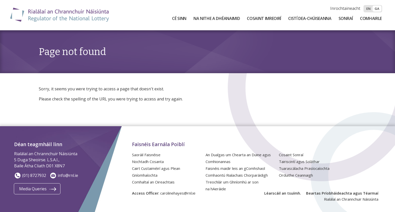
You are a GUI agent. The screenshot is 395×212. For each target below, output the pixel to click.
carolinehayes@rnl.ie (177, 193)
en (368, 8)
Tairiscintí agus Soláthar (299, 161)
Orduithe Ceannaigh (296, 175)
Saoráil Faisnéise (146, 154)
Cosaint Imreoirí (264, 18)
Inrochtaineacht (345, 8)
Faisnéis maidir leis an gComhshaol (235, 168)
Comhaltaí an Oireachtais (153, 181)
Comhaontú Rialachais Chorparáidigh (237, 175)
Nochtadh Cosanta (148, 161)
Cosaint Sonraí (291, 154)
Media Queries (33, 189)
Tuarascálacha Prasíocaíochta (304, 168)
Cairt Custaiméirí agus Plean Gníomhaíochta (156, 172)
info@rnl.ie (64, 175)
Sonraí (346, 18)
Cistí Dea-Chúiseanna (310, 18)
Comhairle (371, 18)
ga (377, 8)
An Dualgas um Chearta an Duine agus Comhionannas (238, 158)
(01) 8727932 (30, 175)
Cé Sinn (179, 18)
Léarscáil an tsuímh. (282, 193)
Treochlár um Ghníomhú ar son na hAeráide (232, 185)
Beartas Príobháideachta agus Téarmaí (342, 193)
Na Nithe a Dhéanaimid (216, 18)
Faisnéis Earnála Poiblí (158, 144)
